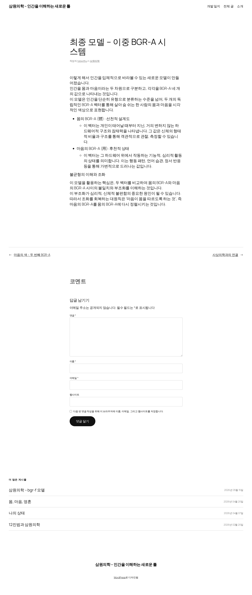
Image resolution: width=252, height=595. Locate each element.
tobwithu (82, 61)
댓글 (73, 315)
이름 (73, 361)
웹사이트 (74, 394)
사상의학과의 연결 (225, 255)
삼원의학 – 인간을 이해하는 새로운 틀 (39, 6)
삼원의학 (95, 61)
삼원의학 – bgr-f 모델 (27, 490)
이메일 (74, 378)
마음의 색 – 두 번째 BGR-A (32, 255)
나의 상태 (17, 513)
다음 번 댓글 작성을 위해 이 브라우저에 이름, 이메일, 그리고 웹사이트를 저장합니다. (118, 411)
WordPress (119, 577)
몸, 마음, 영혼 (20, 501)
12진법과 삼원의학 (24, 524)
